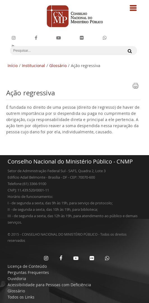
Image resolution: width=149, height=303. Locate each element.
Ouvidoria (17, 278)
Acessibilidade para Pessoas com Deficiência (49, 284)
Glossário (58, 65)
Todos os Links (21, 297)
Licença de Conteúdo (27, 266)
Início (13, 65)
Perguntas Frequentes (28, 272)
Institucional (33, 65)
